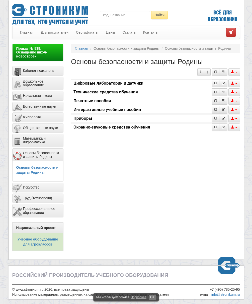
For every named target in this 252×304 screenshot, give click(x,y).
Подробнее (138, 297)
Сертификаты (87, 32)
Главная (26, 32)
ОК (152, 297)
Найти (159, 15)
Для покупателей (54, 32)
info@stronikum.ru (225, 294)
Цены (110, 32)
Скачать (129, 32)
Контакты (150, 32)
